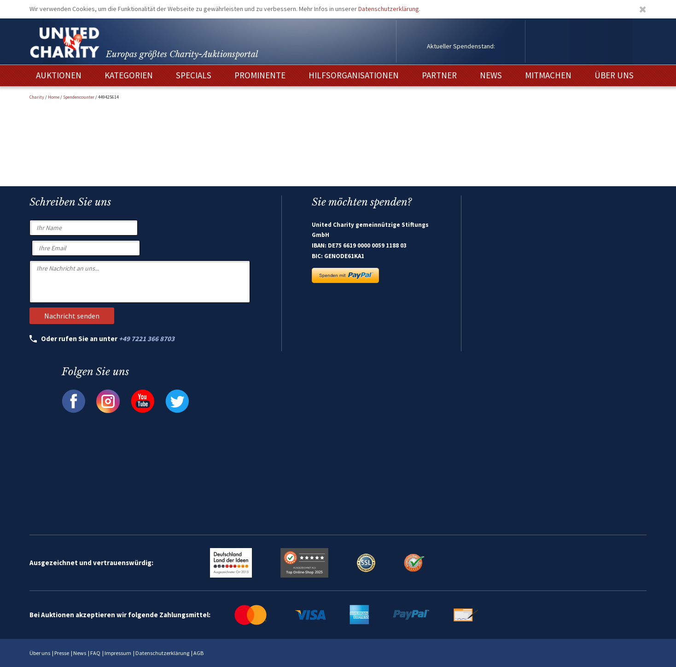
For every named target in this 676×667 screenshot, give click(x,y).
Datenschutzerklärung (388, 9)
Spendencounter (78, 97)
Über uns (39, 652)
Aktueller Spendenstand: (461, 46)
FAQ (95, 652)
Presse (61, 652)
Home (53, 97)
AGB (198, 652)
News (79, 652)
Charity (36, 97)
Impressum (118, 652)
